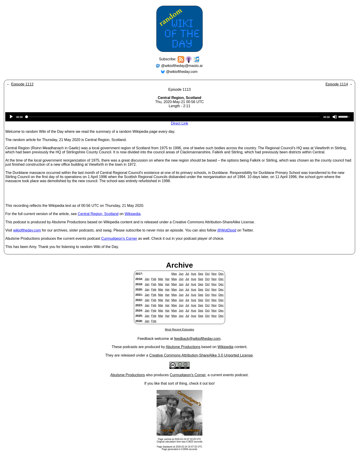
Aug (193, 273)
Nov (214, 273)
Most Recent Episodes (179, 329)
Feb (153, 279)
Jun (181, 273)
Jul (187, 273)
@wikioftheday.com (182, 72)
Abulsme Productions (183, 347)
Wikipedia (132, 214)
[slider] (344, 116)
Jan (147, 279)
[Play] (11, 117)
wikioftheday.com (27, 230)
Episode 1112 (22, 84)
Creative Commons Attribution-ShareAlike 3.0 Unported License (201, 355)
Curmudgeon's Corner (119, 238)
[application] (179, 116)
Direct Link (179, 123)
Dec (221, 273)
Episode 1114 (337, 84)
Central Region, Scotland (98, 214)
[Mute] (334, 117)
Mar (160, 279)
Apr (167, 279)
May (174, 273)
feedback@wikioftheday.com (197, 339)
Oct (207, 273)
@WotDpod (226, 230)
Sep (200, 273)
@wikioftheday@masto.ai (182, 66)
